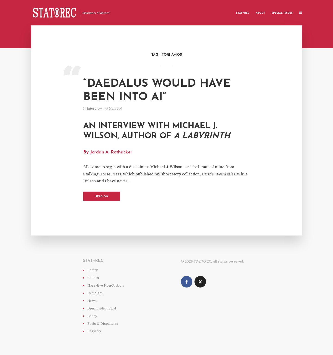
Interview (94, 108)
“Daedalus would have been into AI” (157, 90)
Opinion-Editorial (101, 308)
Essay (92, 316)
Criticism (95, 293)
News (92, 301)
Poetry (92, 270)
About (260, 13)
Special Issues (282, 13)
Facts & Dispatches (102, 323)
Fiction (93, 278)
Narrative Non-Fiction (105, 285)
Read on (102, 196)
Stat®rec (242, 13)
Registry (94, 331)
